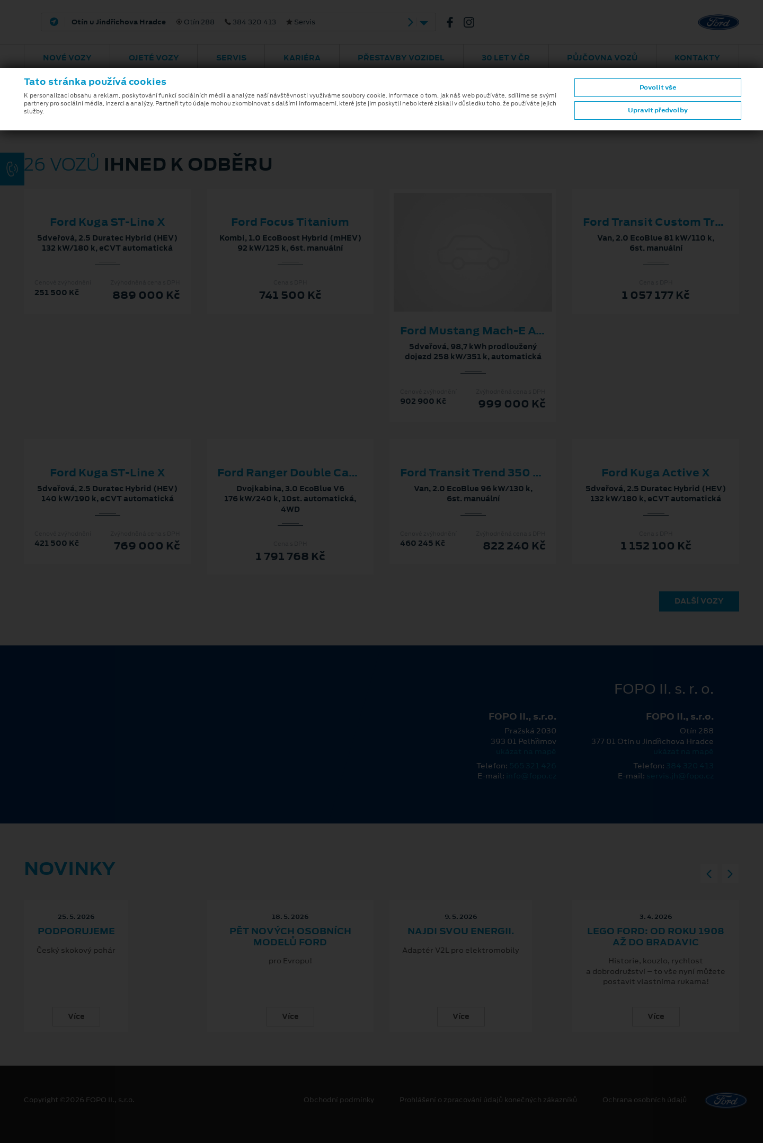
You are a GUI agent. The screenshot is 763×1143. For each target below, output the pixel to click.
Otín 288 (193, 22)
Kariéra (302, 57)
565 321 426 (532, 765)
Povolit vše (658, 87)
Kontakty (697, 57)
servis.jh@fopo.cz (680, 775)
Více (76, 1016)
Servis (231, 57)
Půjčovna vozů (602, 57)
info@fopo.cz (531, 775)
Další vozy (699, 601)
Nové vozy (67, 57)
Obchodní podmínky (339, 1100)
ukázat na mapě (526, 751)
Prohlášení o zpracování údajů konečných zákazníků (488, 1100)
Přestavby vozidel (401, 57)
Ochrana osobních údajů (644, 1100)
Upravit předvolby (658, 110)
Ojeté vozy (154, 57)
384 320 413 (690, 765)
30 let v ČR (506, 57)
